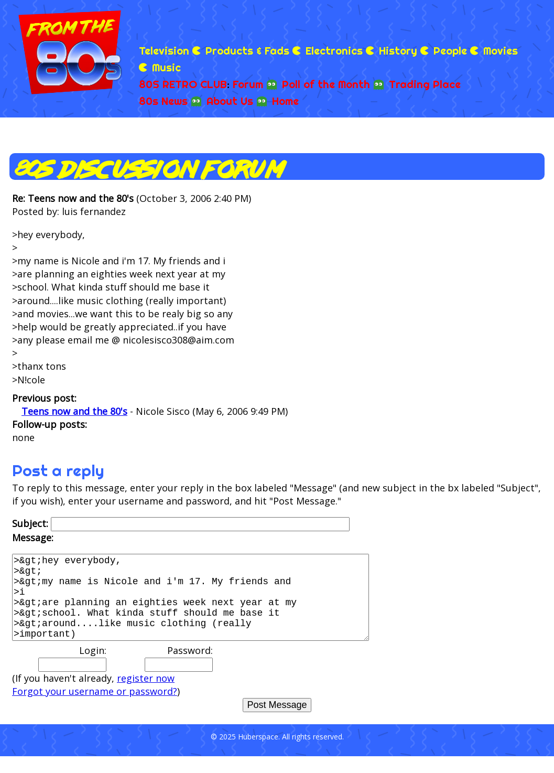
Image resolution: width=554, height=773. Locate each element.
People (450, 50)
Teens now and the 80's (74, 411)
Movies (500, 50)
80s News (163, 101)
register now (146, 695)
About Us (230, 101)
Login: (72, 674)
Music (166, 67)
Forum (248, 84)
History (398, 50)
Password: (179, 674)
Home (285, 101)
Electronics (334, 50)
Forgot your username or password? (94, 708)
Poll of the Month (326, 84)
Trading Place (425, 84)
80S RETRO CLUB (183, 84)
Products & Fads (247, 50)
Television (164, 50)
